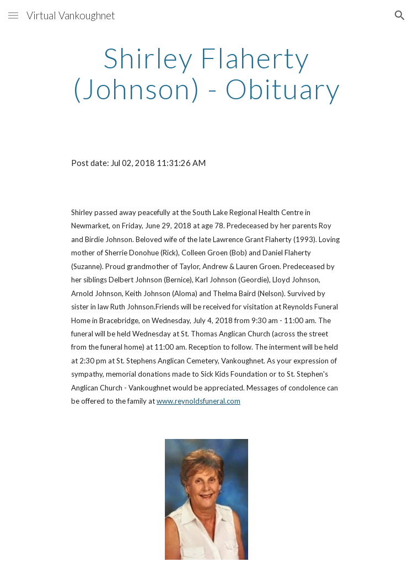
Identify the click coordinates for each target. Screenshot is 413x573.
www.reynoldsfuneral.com (198, 401)
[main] (206, 73)
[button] (13, 15)
